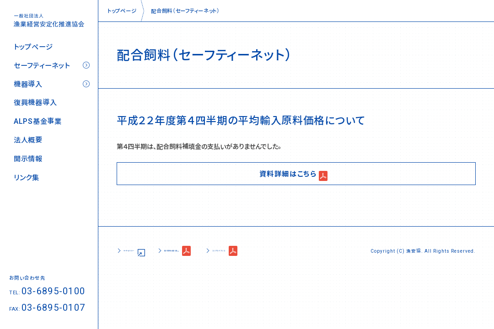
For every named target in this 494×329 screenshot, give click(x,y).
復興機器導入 (35, 102)
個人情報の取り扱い (215, 250)
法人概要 (28, 140)
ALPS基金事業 (38, 121)
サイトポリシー (142, 250)
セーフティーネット (42, 65)
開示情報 (28, 158)
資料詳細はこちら (288, 173)
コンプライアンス (294, 250)
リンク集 (26, 177)
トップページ (33, 46)
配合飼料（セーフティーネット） (185, 10)
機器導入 (28, 84)
